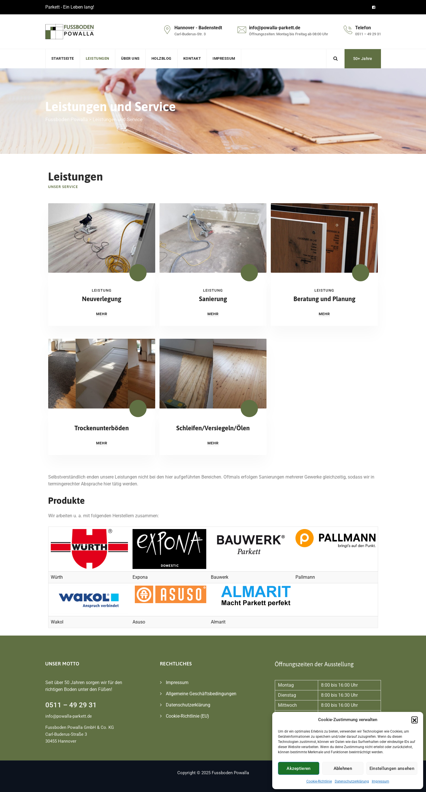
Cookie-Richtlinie (319, 781)
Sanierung (213, 299)
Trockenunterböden (101, 428)
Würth (57, 577)
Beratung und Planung (324, 299)
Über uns (130, 58)
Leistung (102, 290)
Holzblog (161, 58)
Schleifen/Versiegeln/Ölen (213, 428)
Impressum (380, 781)
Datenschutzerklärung (352, 781)
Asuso (139, 622)
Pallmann (305, 577)
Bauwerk (219, 577)
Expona (140, 577)
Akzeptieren (298, 768)
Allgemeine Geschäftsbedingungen (201, 693)
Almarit (218, 622)
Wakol (57, 622)
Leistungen (97, 58)
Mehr (101, 314)
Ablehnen (343, 768)
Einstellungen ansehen (391, 768)
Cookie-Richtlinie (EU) (187, 716)
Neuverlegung (101, 299)
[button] (414, 720)
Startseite (62, 58)
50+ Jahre (362, 58)
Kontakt (192, 58)
